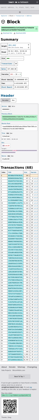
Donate (12, 367)
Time (3, 133)
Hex (13, 100)
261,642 (12, 45)
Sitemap (21, 367)
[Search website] (19, 7)
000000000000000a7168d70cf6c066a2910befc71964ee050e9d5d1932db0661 (19, 118)
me (31, 387)
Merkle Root (6, 123)
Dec (11, 133)
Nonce (4, 156)
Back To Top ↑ (19, 376)
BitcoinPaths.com (18, 370)
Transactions (7, 64)
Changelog (32, 367)
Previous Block (7, 114)
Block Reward (7, 87)
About (4, 367)
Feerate (33, 172)
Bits (13, 106)
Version (4, 106)
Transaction (20, 15)
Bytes (4, 69)
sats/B (36, 178)
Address (29, 15)
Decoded (5, 100)
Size (25, 172)
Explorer (4, 15)
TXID (9, 172)
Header (7, 95)
